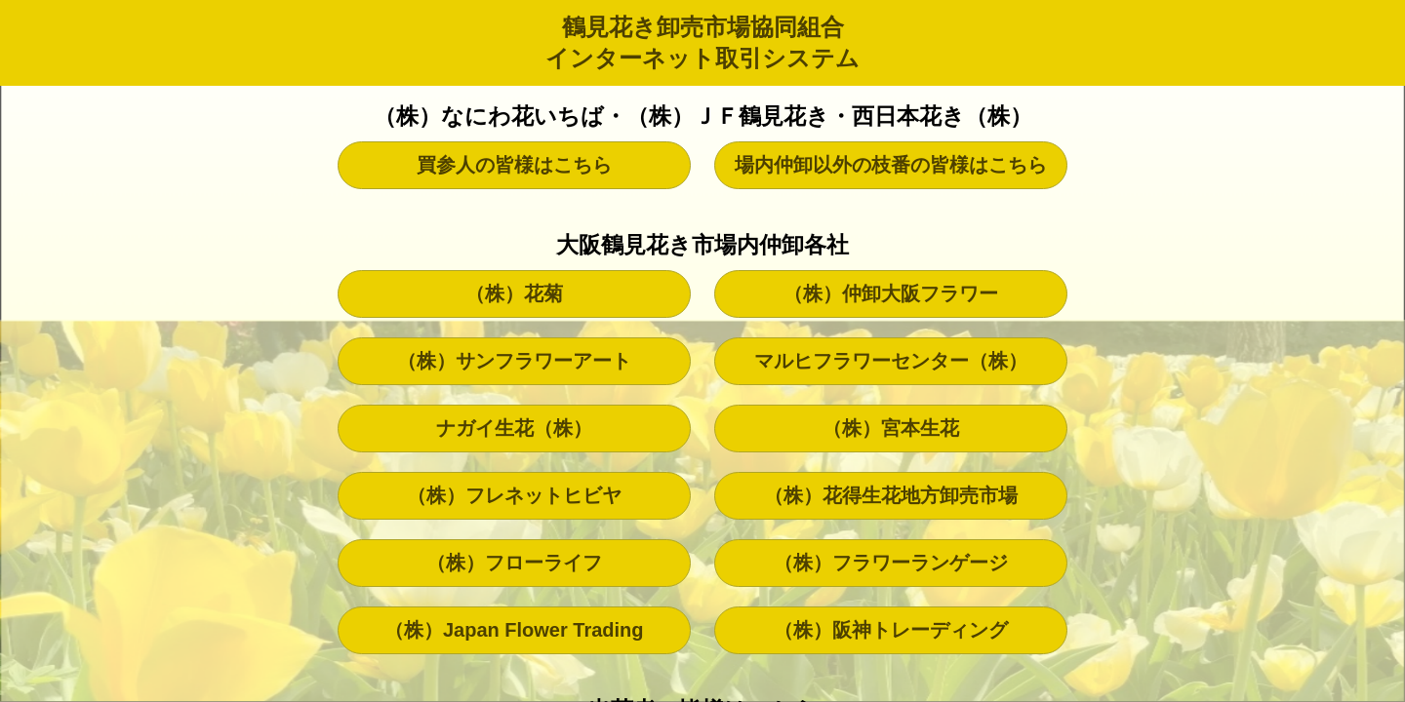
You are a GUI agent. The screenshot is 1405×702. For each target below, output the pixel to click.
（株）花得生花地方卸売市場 (891, 495)
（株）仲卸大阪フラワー (890, 293)
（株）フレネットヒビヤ (514, 495)
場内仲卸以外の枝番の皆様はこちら (891, 165)
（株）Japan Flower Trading (514, 630)
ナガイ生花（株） (514, 428)
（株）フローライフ (514, 562)
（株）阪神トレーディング (891, 630)
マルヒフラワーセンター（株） (890, 360)
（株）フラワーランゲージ (891, 562)
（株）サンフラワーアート (514, 360)
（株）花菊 (514, 293)
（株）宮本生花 (891, 428)
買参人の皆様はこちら (514, 165)
